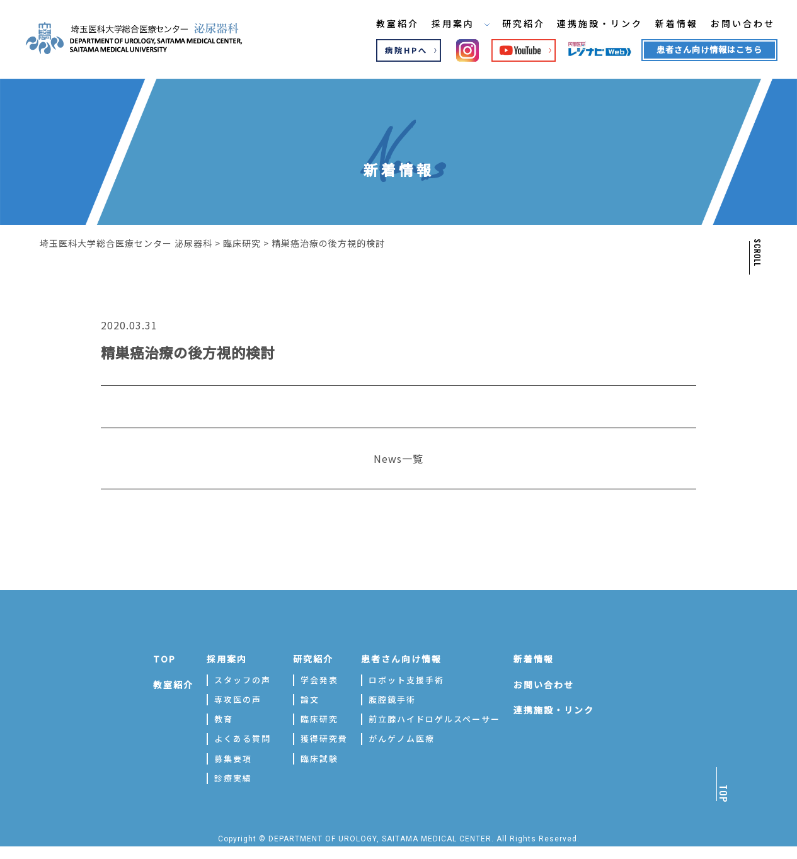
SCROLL (756, 252)
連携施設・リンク (591, 24)
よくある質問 (242, 738)
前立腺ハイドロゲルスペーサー (434, 719)
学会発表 (319, 680)
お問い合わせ (735, 24)
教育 (223, 719)
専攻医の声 (237, 699)
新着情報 (668, 24)
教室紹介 (386, 24)
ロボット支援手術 (406, 680)
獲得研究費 (324, 738)
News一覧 (398, 458)
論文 (310, 699)
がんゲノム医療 (402, 738)
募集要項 (233, 759)
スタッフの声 (242, 680)
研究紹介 (513, 24)
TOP (164, 658)
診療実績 (233, 778)
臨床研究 (319, 719)
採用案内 (450, 24)
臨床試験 (319, 759)
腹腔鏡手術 (392, 699)
